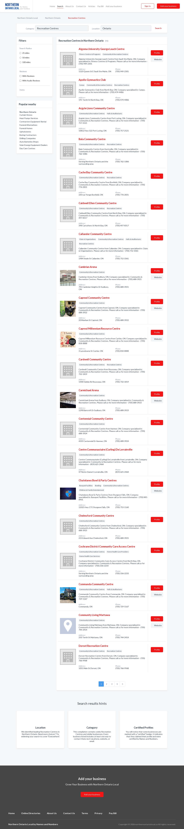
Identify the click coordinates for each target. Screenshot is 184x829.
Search (60, 6)
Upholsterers (25, 131)
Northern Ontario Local (27, 18)
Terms (84, 813)
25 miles (25, 53)
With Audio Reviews (31, 80)
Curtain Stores (26, 115)
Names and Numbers (47, 824)
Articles (91, 6)
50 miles (25, 57)
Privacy (98, 813)
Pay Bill (100, 6)
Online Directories (30, 813)
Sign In (148, 6)
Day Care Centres (27, 148)
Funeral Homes (26, 128)
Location (96, 28)
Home (52, 6)
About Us (69, 6)
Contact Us (81, 6)
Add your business (114, 6)
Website (158, 59)
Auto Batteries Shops (29, 141)
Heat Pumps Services (29, 118)
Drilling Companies (28, 138)
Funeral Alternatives (28, 125)
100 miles (26, 62)
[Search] (158, 28)
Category (30, 28)
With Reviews (28, 76)
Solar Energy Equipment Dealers (33, 145)
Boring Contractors (28, 135)
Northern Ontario (53, 18)
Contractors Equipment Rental (33, 121)
